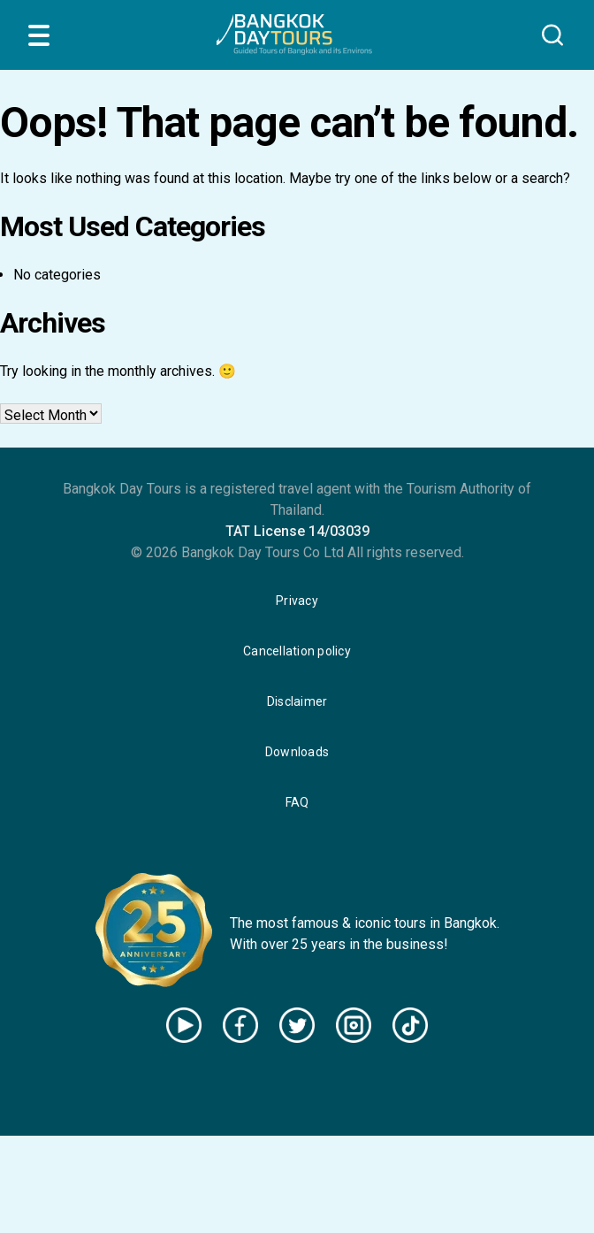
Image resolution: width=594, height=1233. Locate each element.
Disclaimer (297, 701)
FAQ (297, 802)
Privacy (297, 601)
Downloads (297, 752)
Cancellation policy (297, 651)
